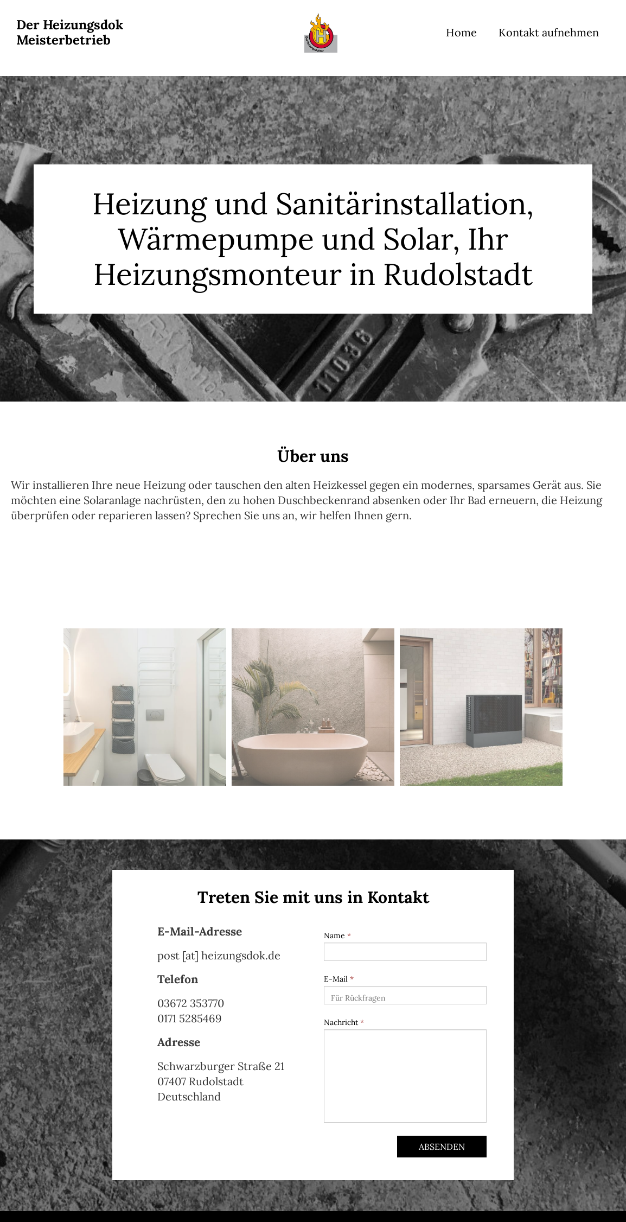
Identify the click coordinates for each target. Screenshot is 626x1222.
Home (461, 32)
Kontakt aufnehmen (549, 32)
